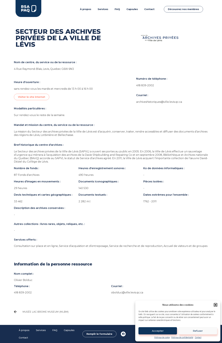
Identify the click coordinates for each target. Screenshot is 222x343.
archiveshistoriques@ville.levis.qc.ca (159, 101)
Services (103, 9)
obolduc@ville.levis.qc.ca (127, 292)
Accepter (158, 330)
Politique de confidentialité (182, 337)
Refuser (198, 330)
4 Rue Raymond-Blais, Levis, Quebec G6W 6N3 (44, 68)
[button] (215, 304)
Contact (198, 337)
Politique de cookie (162, 337)
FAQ (117, 9)
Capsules (132, 9)
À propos (85, 9)
